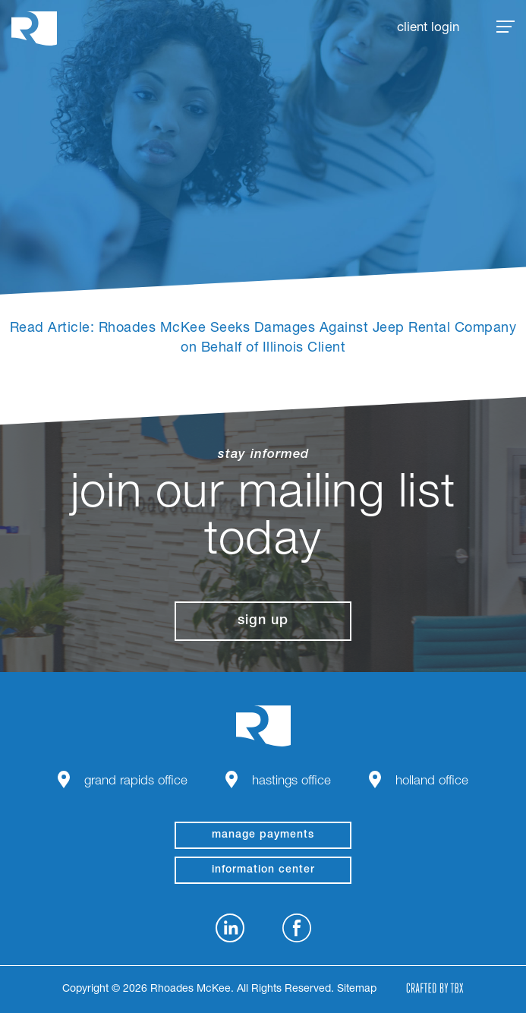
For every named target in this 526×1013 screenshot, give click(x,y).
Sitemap (356, 989)
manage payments (263, 835)
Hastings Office (291, 781)
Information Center (263, 870)
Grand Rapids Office (135, 781)
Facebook (296, 928)
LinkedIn (230, 928)
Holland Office (431, 781)
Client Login (428, 28)
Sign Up (263, 621)
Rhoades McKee (34, 28)
